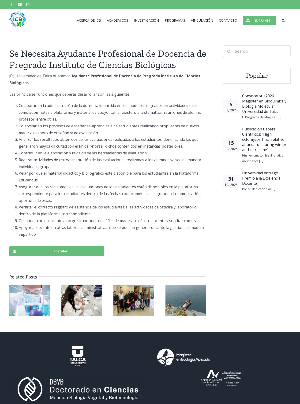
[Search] (229, 51)
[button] (283, 20)
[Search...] (257, 51)
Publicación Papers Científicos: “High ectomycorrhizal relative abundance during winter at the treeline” (264, 139)
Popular (257, 75)
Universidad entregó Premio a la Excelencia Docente (261, 178)
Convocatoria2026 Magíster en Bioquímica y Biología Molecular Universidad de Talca (264, 103)
